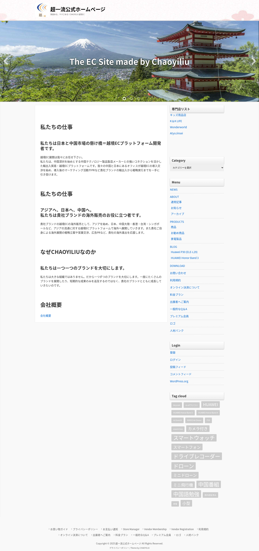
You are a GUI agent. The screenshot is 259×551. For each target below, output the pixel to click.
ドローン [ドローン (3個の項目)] (183, 466)
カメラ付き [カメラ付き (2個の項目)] (198, 428)
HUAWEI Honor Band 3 (185, 258)
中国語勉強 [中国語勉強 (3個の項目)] (186, 494)
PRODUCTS (177, 222)
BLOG (173, 247)
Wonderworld (178, 127)
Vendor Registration (182, 529)
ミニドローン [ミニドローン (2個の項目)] (185, 475)
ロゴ (172, 323)
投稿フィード (178, 367)
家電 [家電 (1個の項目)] (175, 503)
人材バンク (177, 331)
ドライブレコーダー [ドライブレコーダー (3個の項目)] (196, 456)
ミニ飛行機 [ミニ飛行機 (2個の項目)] (183, 485)
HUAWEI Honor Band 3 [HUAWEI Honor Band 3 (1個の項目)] (183, 412)
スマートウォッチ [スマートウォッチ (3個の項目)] (194, 438)
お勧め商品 (177, 233)
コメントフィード (181, 374)
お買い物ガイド (59, 529)
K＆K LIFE (176, 121)
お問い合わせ (178, 273)
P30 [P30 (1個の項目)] (208, 420)
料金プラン (176, 295)
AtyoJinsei (176, 133)
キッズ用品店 (178, 115)
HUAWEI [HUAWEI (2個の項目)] (210, 404)
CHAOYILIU (145, 548)
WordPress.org (179, 381)
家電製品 (176, 239)
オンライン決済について (185, 287)
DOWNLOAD (177, 266)
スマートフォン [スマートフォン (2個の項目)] (187, 447)
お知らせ (176, 208)
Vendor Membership (155, 529)
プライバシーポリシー (85, 529)
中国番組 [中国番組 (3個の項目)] (208, 484)
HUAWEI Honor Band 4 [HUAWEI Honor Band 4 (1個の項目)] (208, 412)
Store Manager (131, 529)
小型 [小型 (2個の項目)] (186, 503)
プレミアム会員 (179, 316)
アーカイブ (177, 214)
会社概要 (45, 316)
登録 (172, 352)
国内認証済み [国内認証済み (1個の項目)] (210, 495)
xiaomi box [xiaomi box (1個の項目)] (178, 429)
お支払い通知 (110, 529)
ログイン (175, 360)
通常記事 (176, 202)
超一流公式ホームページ (77, 9)
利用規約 (175, 280)
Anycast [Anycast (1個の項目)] (176, 405)
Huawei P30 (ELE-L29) (184, 252)
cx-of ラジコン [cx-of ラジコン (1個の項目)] (191, 405)
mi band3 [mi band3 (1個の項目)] (177, 420)
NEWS (174, 190)
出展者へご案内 (179, 302)
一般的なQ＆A (178, 309)
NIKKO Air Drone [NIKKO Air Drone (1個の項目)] (194, 420)
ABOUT (174, 197)
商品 (173, 227)
